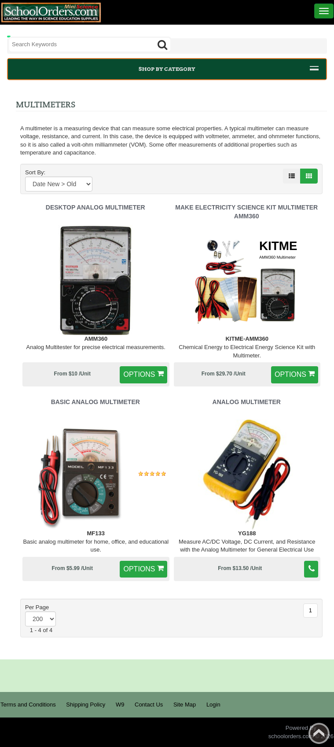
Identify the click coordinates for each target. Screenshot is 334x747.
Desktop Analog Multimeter (95, 207)
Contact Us (149, 704)
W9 (120, 704)
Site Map (184, 704)
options (139, 374)
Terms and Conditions (28, 704)
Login (213, 704)
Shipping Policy (85, 704)
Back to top (319, 733)
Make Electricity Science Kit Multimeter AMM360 (246, 212)
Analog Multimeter (247, 401)
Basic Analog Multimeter (95, 401)
